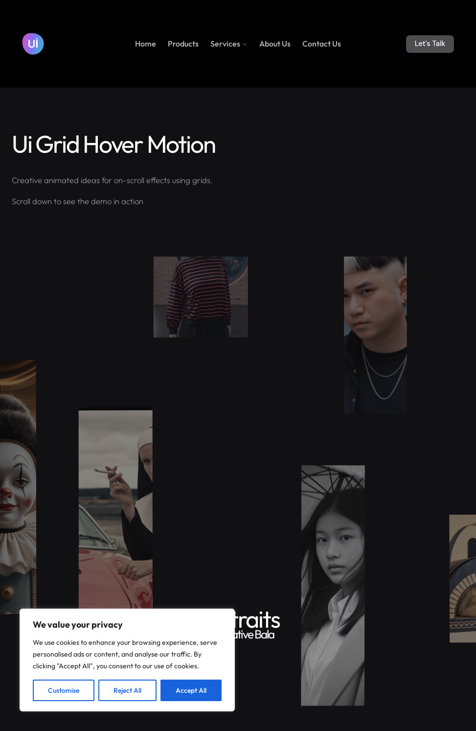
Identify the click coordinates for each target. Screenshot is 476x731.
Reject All (127, 690)
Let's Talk (430, 43)
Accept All (191, 690)
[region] (127, 660)
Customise (63, 690)
